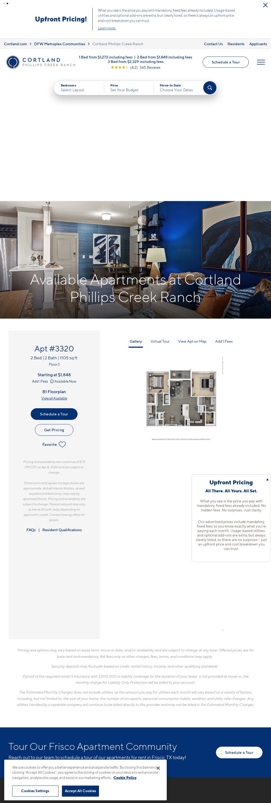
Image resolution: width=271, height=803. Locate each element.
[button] (4, 3)
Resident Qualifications (62, 404)
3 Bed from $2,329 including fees (136, 61)
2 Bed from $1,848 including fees (164, 57)
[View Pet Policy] (132, 721)
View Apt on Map (192, 215)
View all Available (54, 272)
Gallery (136, 215)
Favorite (54, 319)
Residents (236, 44)
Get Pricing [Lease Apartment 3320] (54, 304)
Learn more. (107, 28)
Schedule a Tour (226, 62)
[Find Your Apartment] (209, 87)
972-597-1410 (101, 692)
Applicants (258, 44)
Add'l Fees (43, 255)
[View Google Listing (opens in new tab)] (135, 67)
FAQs (31, 404)
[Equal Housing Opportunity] (90, 721)
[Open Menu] (261, 62)
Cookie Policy (125, 778)
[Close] (158, 768)
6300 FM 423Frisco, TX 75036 (104, 704)
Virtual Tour (160, 215)
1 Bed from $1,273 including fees (106, 57)
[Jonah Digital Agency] (250, 762)
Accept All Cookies (80, 791)
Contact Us (213, 44)
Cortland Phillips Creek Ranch (117, 44)
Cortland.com (15, 44)
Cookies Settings (35, 791)
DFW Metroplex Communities (59, 44)
